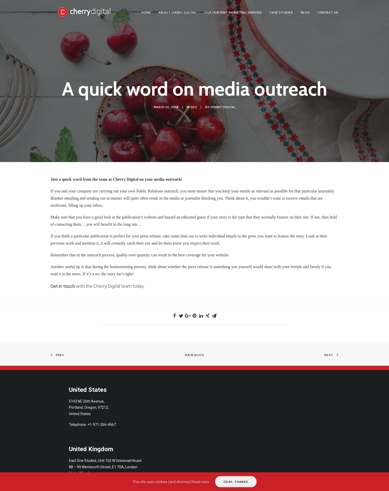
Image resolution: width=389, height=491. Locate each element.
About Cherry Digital (177, 12)
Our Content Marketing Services (233, 12)
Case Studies (281, 12)
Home (146, 12)
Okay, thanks (235, 482)
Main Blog (194, 351)
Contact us (328, 12)
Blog (305, 12)
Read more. (200, 482)
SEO (194, 105)
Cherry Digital (222, 105)
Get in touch (63, 282)
